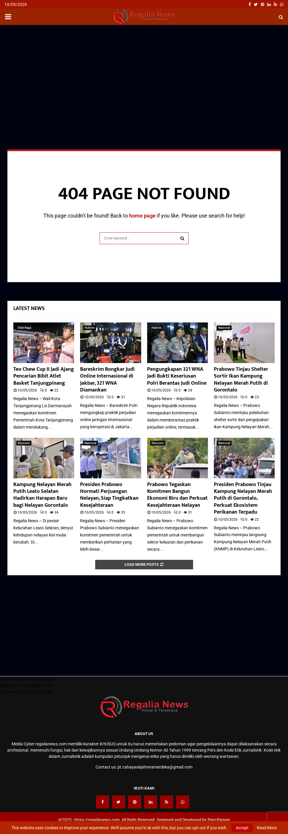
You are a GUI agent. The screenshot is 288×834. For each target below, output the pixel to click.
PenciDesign (219, 819)
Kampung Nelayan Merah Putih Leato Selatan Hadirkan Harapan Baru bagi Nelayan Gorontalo (42, 495)
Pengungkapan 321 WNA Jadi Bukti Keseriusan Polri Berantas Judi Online (176, 376)
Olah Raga (24, 327)
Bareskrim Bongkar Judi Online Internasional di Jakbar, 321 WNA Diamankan (107, 379)
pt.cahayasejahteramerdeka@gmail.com (154, 767)
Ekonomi (24, 443)
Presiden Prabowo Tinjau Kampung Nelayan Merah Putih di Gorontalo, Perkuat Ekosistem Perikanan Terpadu (243, 498)
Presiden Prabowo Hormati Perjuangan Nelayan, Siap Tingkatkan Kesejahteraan (109, 495)
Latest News (29, 308)
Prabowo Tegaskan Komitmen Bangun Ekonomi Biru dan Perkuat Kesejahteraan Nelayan (177, 495)
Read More (267, 828)
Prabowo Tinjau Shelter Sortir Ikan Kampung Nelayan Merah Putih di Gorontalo (241, 379)
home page (142, 216)
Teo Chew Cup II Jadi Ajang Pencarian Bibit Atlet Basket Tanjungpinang (43, 376)
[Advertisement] (144, 72)
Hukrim (90, 327)
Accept (242, 827)
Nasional (224, 327)
